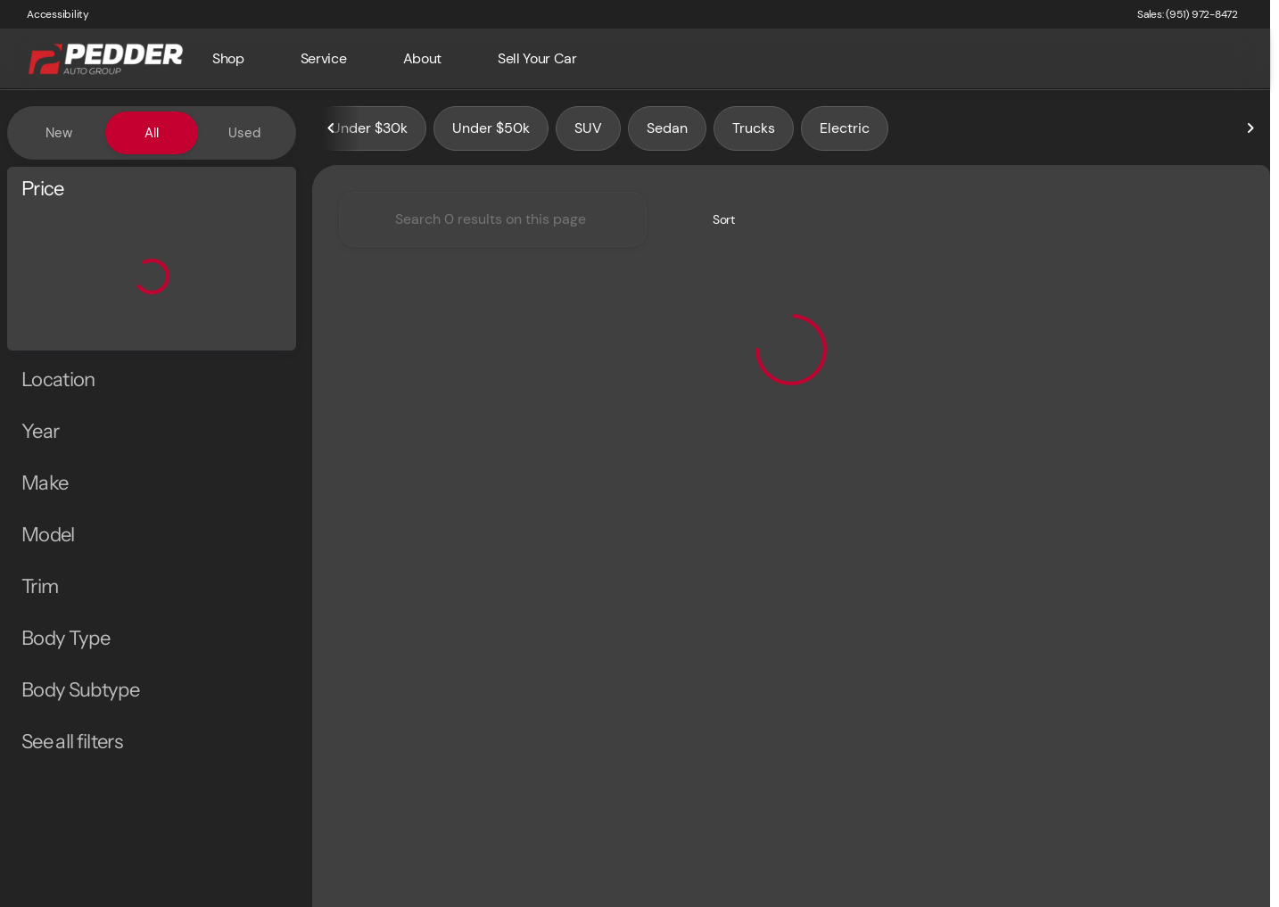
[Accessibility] (50, 14)
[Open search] (1229, 59)
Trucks (753, 132)
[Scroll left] (331, 133)
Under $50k (491, 132)
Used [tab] (244, 133)
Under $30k (369, 132)
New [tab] (58, 133)
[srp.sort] (714, 224)
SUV (588, 132)
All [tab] (151, 133)
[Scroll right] (1250, 133)
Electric (845, 132)
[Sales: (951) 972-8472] (1188, 14)
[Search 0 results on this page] (493, 224)
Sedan (667, 132)
